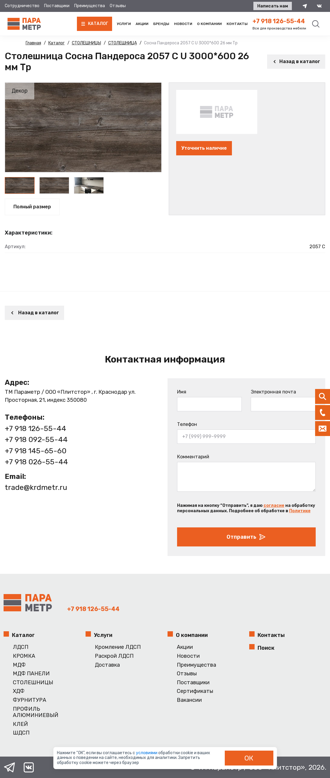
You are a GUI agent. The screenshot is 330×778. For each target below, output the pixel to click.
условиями (147, 752)
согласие (274, 505)
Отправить (246, 536)
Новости (183, 24)
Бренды (161, 24)
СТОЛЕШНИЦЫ (33, 682)
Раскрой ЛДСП (114, 656)
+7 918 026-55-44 (36, 461)
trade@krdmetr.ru (36, 487)
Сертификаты (195, 691)
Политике (300, 510)
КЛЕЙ (20, 724)
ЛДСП (20, 647)
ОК (248, 758)
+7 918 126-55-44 (278, 21)
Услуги (124, 24)
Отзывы (118, 5)
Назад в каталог (296, 61)
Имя (181, 392)
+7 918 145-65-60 (35, 450)
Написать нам (272, 6)
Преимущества (89, 5)
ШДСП (21, 733)
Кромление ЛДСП (118, 647)
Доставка (107, 665)
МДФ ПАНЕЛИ (31, 674)
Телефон (187, 424)
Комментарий (193, 457)
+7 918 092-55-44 (36, 439)
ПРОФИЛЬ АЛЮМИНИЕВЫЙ (35, 712)
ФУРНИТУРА (29, 700)
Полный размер (32, 207)
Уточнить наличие (204, 148)
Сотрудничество (22, 5)
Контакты (237, 24)
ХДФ (18, 691)
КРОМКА (24, 656)
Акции (142, 24)
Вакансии (189, 700)
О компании (209, 24)
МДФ (19, 665)
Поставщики (56, 5)
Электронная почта (273, 392)
